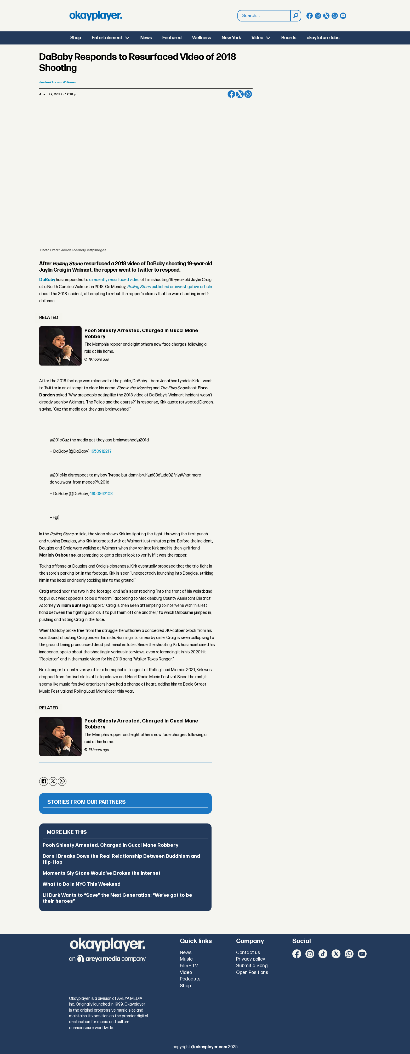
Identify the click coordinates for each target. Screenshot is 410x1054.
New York (231, 38)
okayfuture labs (323, 38)
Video (257, 38)
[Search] (295, 15)
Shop (75, 38)
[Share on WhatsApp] (248, 94)
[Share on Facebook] (231, 94)
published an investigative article (169, 286)
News (146, 38)
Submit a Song (252, 965)
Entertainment (107, 38)
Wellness (201, 38)
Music (186, 959)
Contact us (248, 952)
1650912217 (101, 451)
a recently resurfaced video (114, 279)
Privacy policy (250, 959)
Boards (288, 38)
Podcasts (190, 979)
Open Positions (252, 972)
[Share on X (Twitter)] (240, 94)
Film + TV (189, 965)
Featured (171, 38)
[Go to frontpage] (95, 15)
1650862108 (101, 493)
